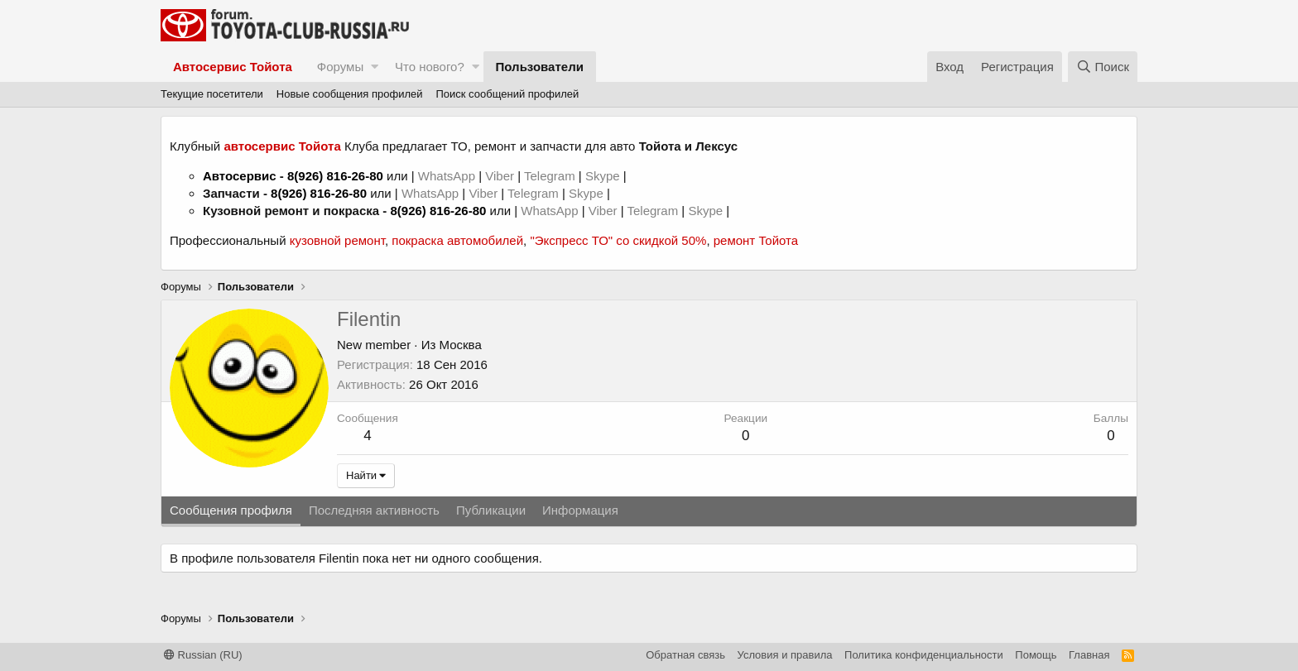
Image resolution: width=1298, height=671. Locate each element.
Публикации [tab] (491, 510)
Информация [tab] (580, 510)
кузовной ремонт (337, 240)
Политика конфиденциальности (923, 655)
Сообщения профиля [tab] (231, 510)
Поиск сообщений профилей (507, 94)
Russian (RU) (203, 655)
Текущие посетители (212, 94)
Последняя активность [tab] (374, 510)
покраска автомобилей (457, 240)
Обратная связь (685, 655)
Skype (604, 176)
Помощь (1035, 655)
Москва (461, 345)
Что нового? (429, 67)
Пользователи (540, 67)
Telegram (551, 176)
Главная (1089, 655)
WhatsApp (448, 176)
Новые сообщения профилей (349, 94)
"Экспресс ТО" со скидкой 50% (618, 240)
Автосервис (239, 176)
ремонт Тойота (756, 240)
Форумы (340, 67)
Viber (499, 176)
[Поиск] (1102, 66)
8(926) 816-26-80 (335, 176)
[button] (374, 66)
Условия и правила (785, 655)
